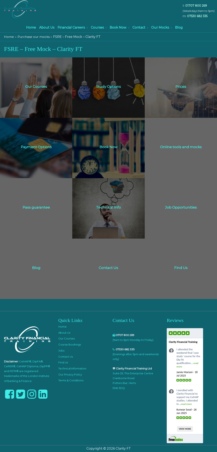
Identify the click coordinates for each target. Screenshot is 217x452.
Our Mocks (160, 27)
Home (31, 27)
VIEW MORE (185, 428)
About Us (46, 27)
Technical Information (72, 368)
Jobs (61, 350)
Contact (138, 27)
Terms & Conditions (70, 380)
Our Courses (66, 338)
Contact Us (65, 356)
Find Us (63, 362)
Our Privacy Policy (70, 374)
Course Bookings (69, 344)
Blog (179, 27)
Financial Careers (71, 27)
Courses (97, 27)
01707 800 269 (196, 5)
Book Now (118, 27)
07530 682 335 (197, 16)
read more (186, 403)
